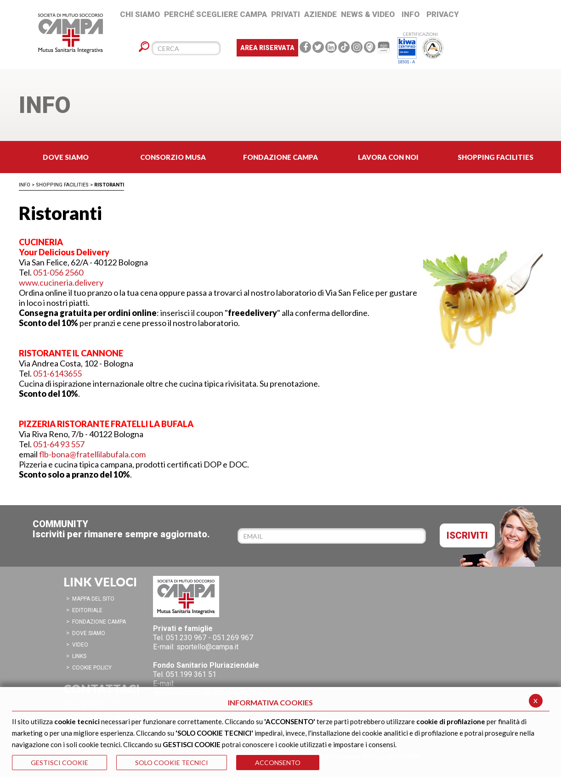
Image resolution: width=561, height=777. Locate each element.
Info (24, 185)
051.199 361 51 (191, 674)
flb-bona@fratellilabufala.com (92, 454)
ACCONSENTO (277, 762)
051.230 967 (186, 637)
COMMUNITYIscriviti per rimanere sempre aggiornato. (121, 529)
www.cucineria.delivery (61, 282)
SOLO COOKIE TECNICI (171, 762)
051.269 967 (233, 637)
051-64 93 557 (59, 444)
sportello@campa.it (207, 646)
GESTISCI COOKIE (59, 762)
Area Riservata (267, 47)
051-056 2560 (58, 272)
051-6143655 (57, 373)
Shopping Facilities (62, 185)
